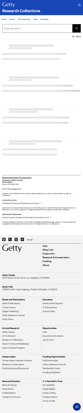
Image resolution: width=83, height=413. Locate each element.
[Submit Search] (76, 28)
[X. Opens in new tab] (10, 239)
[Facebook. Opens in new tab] (4, 239)
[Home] (3, 19)
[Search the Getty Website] (79, 5)
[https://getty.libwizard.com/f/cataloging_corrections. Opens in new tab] (21, 203)
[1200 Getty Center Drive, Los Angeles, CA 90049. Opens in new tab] (26, 277)
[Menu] (77, 407)
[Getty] (8, 5)
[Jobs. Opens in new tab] (45, 332)
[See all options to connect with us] (30, 240)
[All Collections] (24, 19)
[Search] (12, 19)
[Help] (35, 19)
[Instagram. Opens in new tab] (16, 239)
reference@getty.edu (14, 189)
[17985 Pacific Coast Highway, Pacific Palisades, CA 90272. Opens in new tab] (30, 289)
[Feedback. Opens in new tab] (44, 19)
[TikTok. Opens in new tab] (22, 239)
